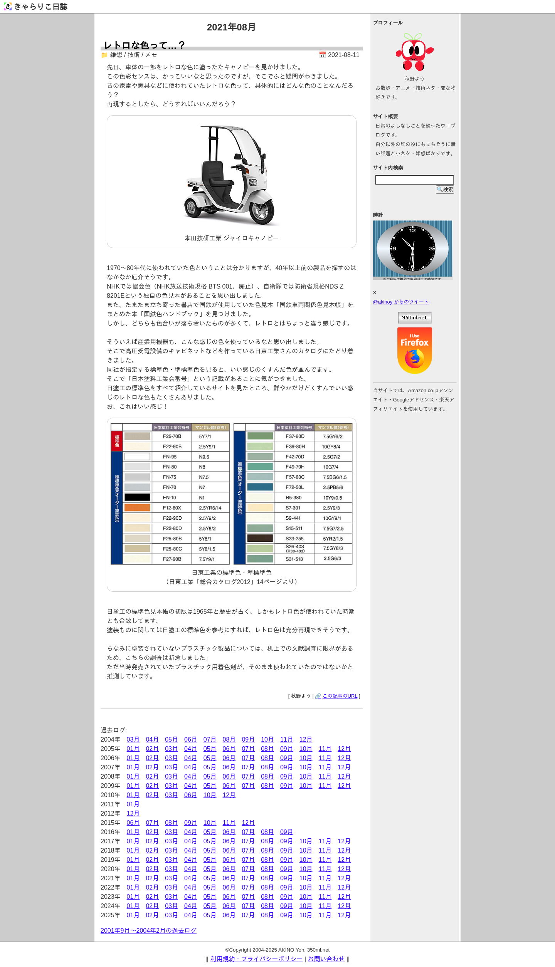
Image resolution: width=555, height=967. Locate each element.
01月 (133, 748)
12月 (306, 739)
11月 (286, 739)
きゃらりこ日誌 (35, 7)
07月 (210, 739)
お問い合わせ (326, 959)
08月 (229, 739)
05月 (171, 739)
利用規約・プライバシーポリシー (256, 959)
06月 (190, 739)
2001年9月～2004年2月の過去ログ (149, 930)
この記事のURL (340, 696)
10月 (267, 739)
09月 (248, 739)
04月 (152, 739)
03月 (133, 739)
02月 (152, 748)
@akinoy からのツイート (401, 302)
